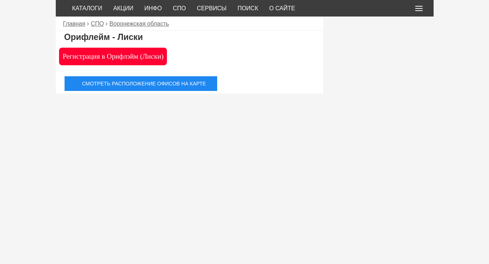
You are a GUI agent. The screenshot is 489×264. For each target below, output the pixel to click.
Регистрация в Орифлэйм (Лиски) (113, 56)
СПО (179, 8)
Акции (123, 8)
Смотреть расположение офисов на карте (144, 84)
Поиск (247, 8)
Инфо (153, 8)
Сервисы (212, 8)
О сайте (282, 8)
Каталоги (87, 8)
